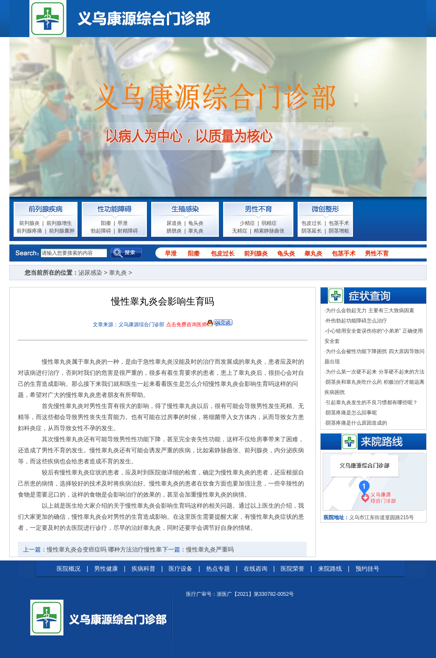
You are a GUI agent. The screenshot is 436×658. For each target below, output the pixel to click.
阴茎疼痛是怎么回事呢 (351, 413)
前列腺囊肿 (62, 231)
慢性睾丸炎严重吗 (210, 549)
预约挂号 (367, 568)
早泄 (123, 223)
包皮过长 (311, 223)
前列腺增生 (59, 223)
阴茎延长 (311, 231)
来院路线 (330, 568)
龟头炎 (196, 223)
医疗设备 (180, 568)
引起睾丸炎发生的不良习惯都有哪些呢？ (372, 402)
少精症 (247, 223)
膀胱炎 (174, 231)
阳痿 (106, 223)
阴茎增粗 (339, 231)
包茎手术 (339, 223)
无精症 (239, 231)
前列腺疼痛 (29, 231)
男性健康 (106, 568)
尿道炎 (174, 223)
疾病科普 (143, 568)
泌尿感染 (90, 272)
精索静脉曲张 (269, 231)
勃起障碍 (101, 231)
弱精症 (269, 223)
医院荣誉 (292, 568)
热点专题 (218, 568)
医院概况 (68, 568)
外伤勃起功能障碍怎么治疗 (356, 321)
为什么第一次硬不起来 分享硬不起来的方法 (375, 372)
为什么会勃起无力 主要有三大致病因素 (370, 310)
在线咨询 (255, 568)
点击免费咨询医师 (186, 325)
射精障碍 (128, 231)
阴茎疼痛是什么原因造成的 (356, 423)
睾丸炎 (196, 231)
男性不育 (377, 253)
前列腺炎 (29, 223)
